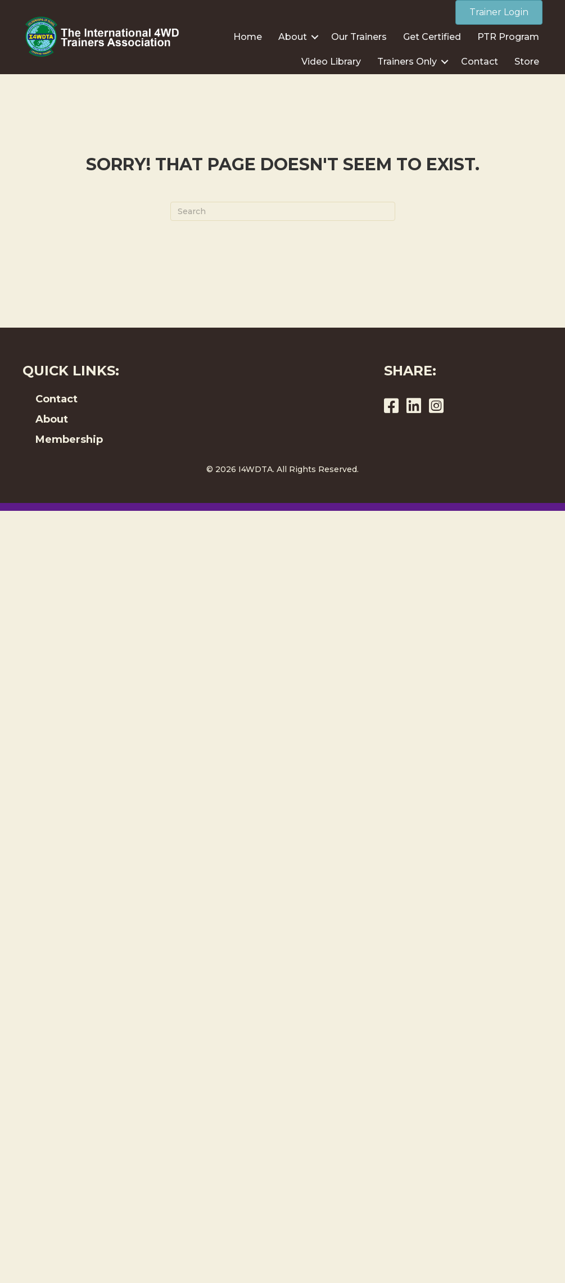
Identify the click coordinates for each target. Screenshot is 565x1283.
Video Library (331, 61)
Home (247, 36)
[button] (315, 37)
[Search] (282, 211)
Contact (479, 61)
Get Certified (432, 36)
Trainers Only (407, 61)
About (292, 36)
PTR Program (508, 36)
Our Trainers (359, 36)
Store (526, 61)
